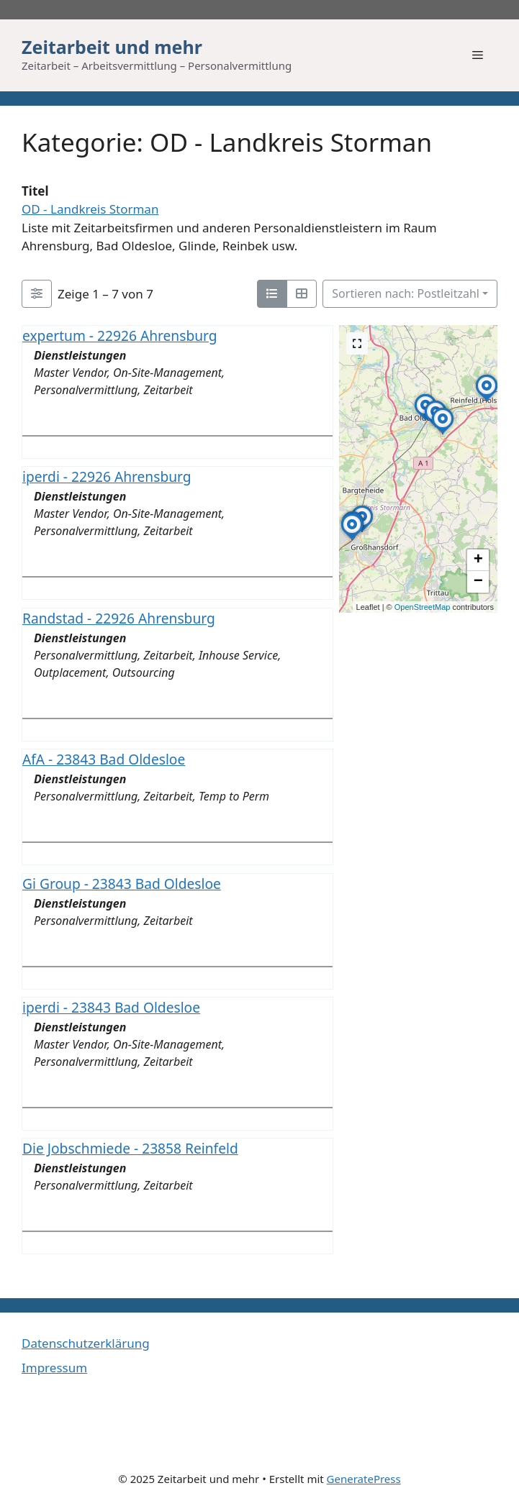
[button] (362, 531)
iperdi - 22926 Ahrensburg (106, 477)
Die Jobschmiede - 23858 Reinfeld (130, 1149)
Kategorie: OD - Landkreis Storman (227, 142)
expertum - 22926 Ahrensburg (119, 335)
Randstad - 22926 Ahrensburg (118, 618)
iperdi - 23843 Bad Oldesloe (111, 1007)
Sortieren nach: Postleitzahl (405, 293)
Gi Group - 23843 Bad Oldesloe (121, 883)
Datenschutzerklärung (86, 1343)
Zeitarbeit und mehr (112, 47)
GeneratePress (364, 1479)
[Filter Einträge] (37, 294)
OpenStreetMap (422, 607)
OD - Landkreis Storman (90, 209)
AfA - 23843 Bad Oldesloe (103, 759)
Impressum (54, 1367)
